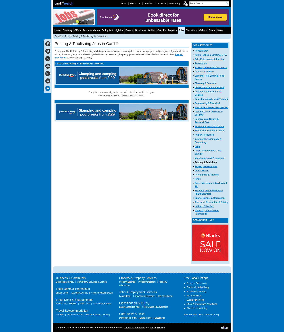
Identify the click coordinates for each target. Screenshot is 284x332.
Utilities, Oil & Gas (204, 206)
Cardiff (58, 36)
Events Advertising (195, 300)
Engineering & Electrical (207, 103)
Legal (197, 146)
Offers (77, 30)
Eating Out (107, 30)
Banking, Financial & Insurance (211, 67)
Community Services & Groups (92, 282)
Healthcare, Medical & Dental (209, 126)
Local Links (159, 318)
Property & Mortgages (206, 166)
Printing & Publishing (206, 162)
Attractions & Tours (102, 303)
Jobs (67, 36)
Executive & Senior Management (211, 107)
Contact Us (160, 3)
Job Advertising (165, 296)
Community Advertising (198, 287)
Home (57, 30)
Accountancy (201, 51)
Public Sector (202, 170)
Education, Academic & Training (211, 99)
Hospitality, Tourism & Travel (209, 130)
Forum (212, 30)
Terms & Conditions (134, 327)
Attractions (140, 30)
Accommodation (91, 30)
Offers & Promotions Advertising (202, 304)
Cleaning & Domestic (205, 83)
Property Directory (147, 282)
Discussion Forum (128, 318)
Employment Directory (144, 296)
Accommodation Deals (102, 293)
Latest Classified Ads (129, 307)
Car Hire (161, 30)
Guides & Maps (92, 314)
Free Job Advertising (209, 314)
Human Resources (204, 135)
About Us (148, 3)
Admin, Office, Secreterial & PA (211, 55)
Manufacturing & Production (209, 158)
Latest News (145, 318)
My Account (135, 3)
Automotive (201, 63)
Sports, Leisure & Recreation (210, 198)
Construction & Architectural (209, 87)
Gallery (203, 30)
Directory (67, 30)
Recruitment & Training (207, 175)
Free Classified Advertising (155, 307)
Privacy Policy (157, 327)
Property (172, 30)
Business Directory (65, 282)
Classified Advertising (197, 308)
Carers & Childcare (204, 71)
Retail (198, 179)
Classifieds (191, 30)
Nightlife (119, 30)
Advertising (174, 3)
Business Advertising (197, 283)
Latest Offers (62, 293)
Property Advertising (196, 291)
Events (129, 30)
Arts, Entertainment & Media (209, 59)
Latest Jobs (124, 296)
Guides (151, 30)
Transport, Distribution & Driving (211, 202)
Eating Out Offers (79, 293)
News (220, 30)
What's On (85, 303)
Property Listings (127, 282)
